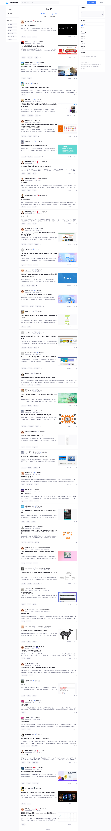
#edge (34, 36)
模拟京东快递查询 (26, 493)
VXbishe (27, 249)
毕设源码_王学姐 (29, 62)
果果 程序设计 (28, 311)
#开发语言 (30, 426)
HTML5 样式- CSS (26, 755)
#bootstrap (38, 306)
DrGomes (27, 767)
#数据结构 (34, 745)
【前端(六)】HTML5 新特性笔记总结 (31, 651)
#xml (23, 745)
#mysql (36, 244)
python (83, 36)
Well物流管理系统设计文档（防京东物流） (32, 46)
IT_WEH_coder (29, 41)
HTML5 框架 (24, 182)
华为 (82, 27)
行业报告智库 (28, 506)
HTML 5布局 (24, 216)
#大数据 (24, 156)
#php (29, 729)
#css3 (29, 604)
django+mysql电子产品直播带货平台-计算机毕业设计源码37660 (39, 357)
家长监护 (83, 68)
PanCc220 (27, 472)
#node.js (35, 265)
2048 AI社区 (40, 646)
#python (24, 136)
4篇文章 (83, 38)
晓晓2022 (27, 489)
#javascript (30, 115)
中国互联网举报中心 (94, 66)
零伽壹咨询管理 (28, 526)
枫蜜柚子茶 (27, 100)
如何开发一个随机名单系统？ (29, 25)
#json (34, 136)
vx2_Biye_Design (29, 332)
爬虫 (82, 41)
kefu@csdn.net (91, 59)
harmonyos (84, 32)
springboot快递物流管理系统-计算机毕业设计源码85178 (36, 294)
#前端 (29, 173)
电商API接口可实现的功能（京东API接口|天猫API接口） (36, 415)
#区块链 (24, 542)
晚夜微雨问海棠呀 (29, 162)
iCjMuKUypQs (28, 808)
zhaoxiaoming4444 (30, 431)
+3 (39, 265)
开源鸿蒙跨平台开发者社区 (43, 547)
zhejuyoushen (28, 547)
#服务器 (36, 405)
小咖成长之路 (28, 734)
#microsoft (37, 156)
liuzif (26, 83)
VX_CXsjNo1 (28, 270)
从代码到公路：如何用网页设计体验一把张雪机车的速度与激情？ (39, 792)
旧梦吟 (26, 588)
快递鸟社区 (39, 41)
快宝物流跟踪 (24, 705)
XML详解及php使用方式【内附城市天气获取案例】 (35, 738)
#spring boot (25, 306)
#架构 (23, 695)
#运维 (29, 467)
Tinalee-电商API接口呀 (30, 452)
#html (29, 36)
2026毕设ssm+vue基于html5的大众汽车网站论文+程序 (36, 66)
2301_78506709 (29, 626)
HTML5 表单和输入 (26, 199)
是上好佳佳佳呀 (28, 646)
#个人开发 (37, 385)
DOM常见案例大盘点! (27, 477)
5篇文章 (83, 29)
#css (36, 115)
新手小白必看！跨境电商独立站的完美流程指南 (34, 456)
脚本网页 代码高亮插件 (27, 593)
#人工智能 (30, 385)
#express (30, 57)
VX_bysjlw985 (28, 228)
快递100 (23, 684)
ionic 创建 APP (25, 613)
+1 (38, 136)
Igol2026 (27, 21)
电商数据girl (28, 141)
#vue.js (23, 57)
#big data (30, 542)
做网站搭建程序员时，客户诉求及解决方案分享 (34, 145)
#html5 (23, 36)
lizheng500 (27, 700)
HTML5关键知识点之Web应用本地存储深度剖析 (34, 630)
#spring (23, 583)
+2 (38, 347)
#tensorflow (35, 762)
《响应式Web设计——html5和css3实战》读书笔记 (35, 87)
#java (29, 136)
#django (30, 244)
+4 (38, 36)
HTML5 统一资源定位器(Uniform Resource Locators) (36, 166)
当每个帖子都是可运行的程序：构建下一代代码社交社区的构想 (38, 377)
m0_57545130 (28, 609)
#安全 (23, 447)
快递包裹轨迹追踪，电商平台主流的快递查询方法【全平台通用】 (39, 667)
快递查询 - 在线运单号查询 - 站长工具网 (32, 435)
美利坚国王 (27, 373)
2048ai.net (27, 648)
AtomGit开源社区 (38, 21)
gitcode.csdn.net (28, 23)
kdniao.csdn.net (28, 43)
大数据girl (27, 120)
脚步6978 (27, 680)
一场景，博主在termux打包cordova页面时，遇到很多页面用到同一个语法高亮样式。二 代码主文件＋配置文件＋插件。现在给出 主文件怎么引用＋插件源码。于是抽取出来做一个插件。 (39, 597)
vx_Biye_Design (29, 352)
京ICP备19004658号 (85, 62)
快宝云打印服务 (25, 721)
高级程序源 (27, 290)
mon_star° (27, 788)
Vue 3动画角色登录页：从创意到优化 (31, 771)
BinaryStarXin (28, 568)
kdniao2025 (28, 663)
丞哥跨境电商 (28, 390)
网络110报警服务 (85, 66)
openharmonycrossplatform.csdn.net (32, 549)
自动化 (83, 46)
